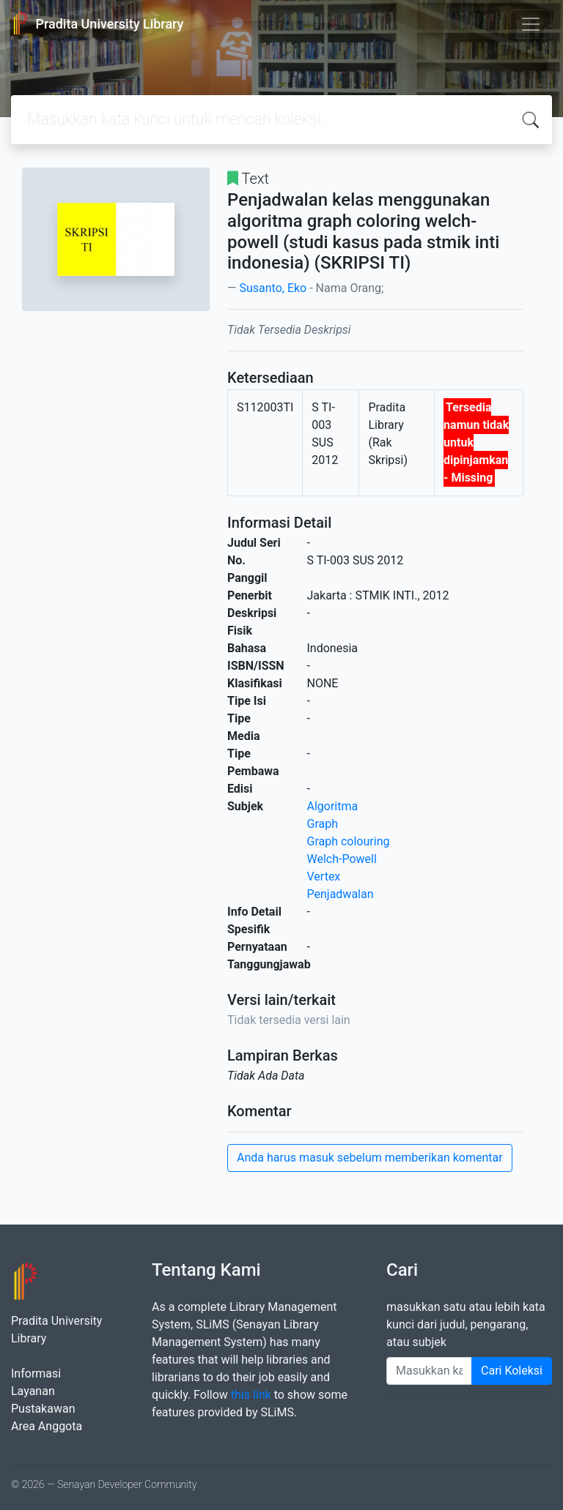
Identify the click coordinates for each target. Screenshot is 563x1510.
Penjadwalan (340, 894)
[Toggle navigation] (530, 24)
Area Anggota (46, 1426)
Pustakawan (43, 1409)
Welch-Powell (342, 859)
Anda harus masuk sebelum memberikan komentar (370, 1158)
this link (251, 1395)
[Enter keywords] (429, 1371)
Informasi (36, 1373)
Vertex (324, 876)
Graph (323, 824)
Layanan (33, 1391)
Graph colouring (348, 841)
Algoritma (332, 806)
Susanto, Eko (272, 288)
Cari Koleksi (511, 1371)
